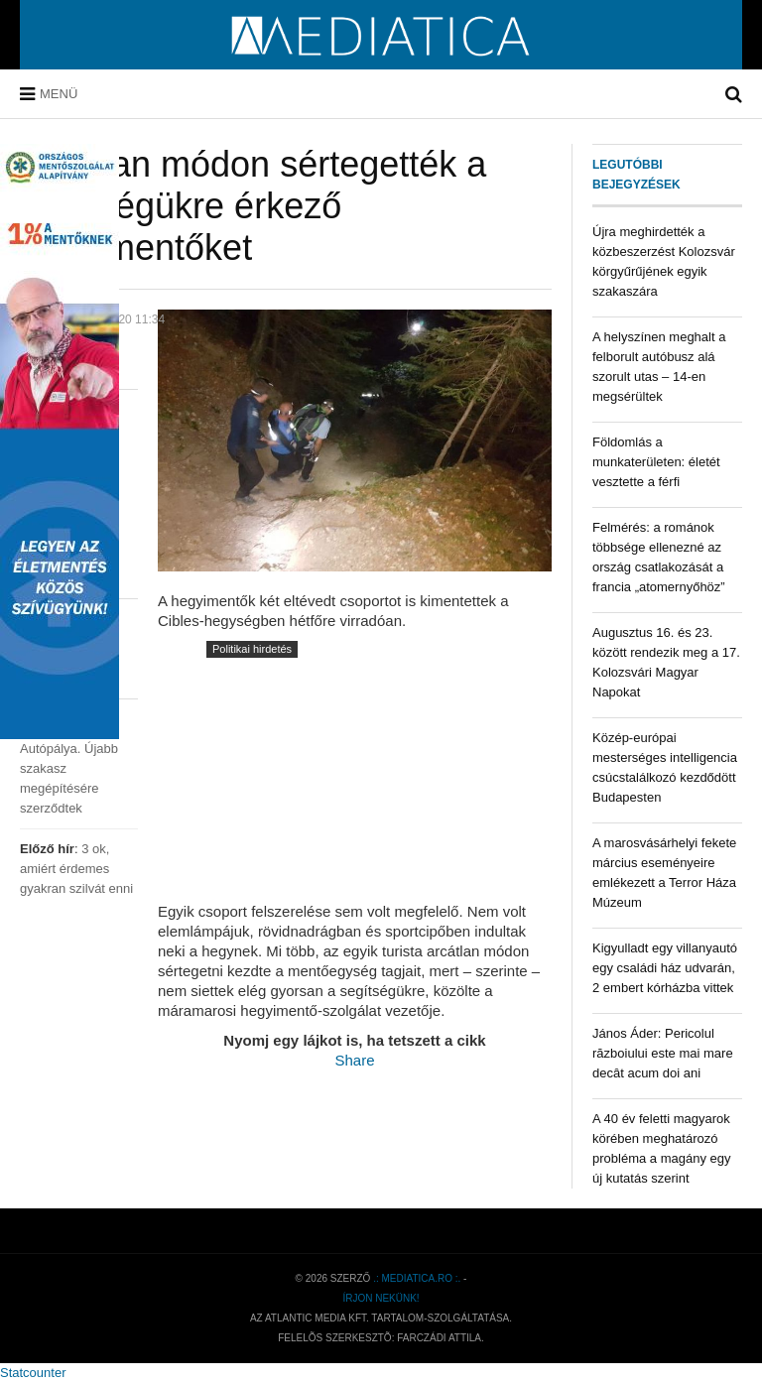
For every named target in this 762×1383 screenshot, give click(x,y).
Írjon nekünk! (380, 1298)
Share (354, 1060)
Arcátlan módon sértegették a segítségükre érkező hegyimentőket (253, 206)
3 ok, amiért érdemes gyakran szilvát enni (76, 868)
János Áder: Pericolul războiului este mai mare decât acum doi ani (662, 1053)
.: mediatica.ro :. (416, 1278)
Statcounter (33, 1372)
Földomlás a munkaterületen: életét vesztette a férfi (656, 462)
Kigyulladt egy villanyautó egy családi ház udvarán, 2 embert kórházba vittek (664, 968)
